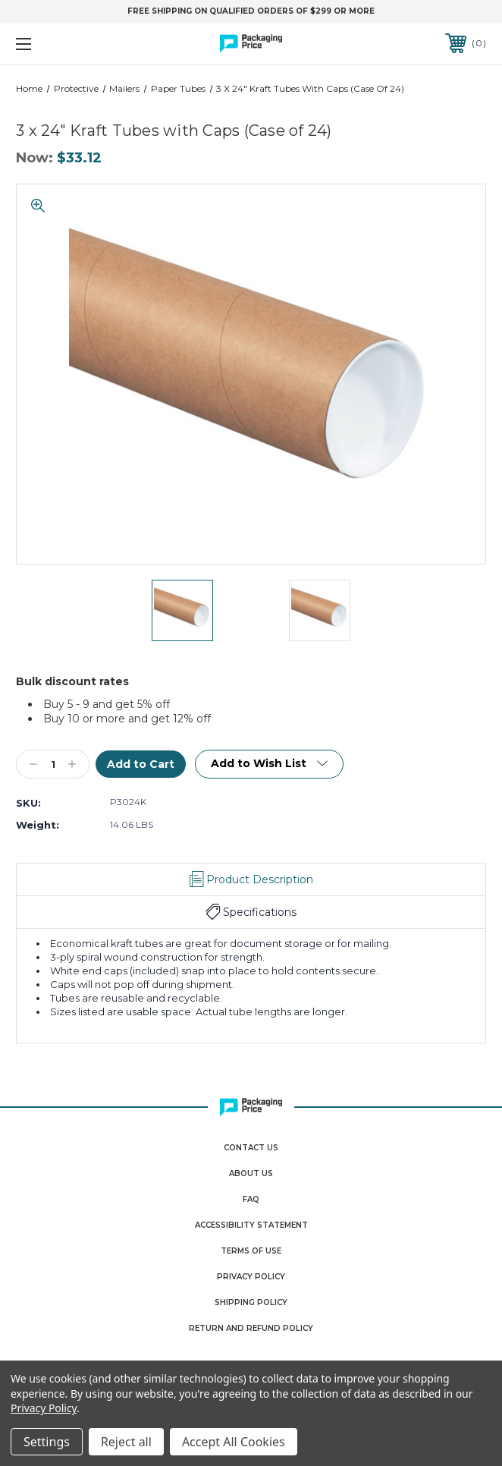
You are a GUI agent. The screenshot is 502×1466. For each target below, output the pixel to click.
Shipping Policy (251, 1302)
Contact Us (251, 1148)
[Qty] (52, 764)
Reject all (126, 1441)
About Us (251, 1173)
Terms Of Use (251, 1251)
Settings (47, 1441)
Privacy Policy (251, 1277)
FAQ (251, 1199)
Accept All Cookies (233, 1441)
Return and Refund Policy (251, 1328)
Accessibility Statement (251, 1225)
